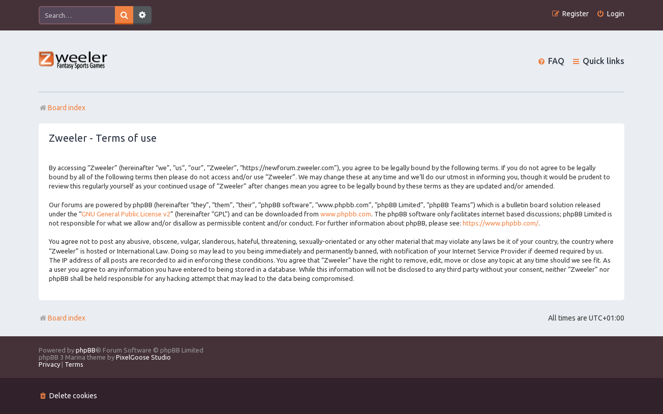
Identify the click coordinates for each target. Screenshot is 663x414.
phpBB (86, 350)
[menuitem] (610, 14)
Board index (62, 318)
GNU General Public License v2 (125, 213)
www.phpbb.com (345, 213)
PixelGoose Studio (143, 357)
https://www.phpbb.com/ (500, 223)
